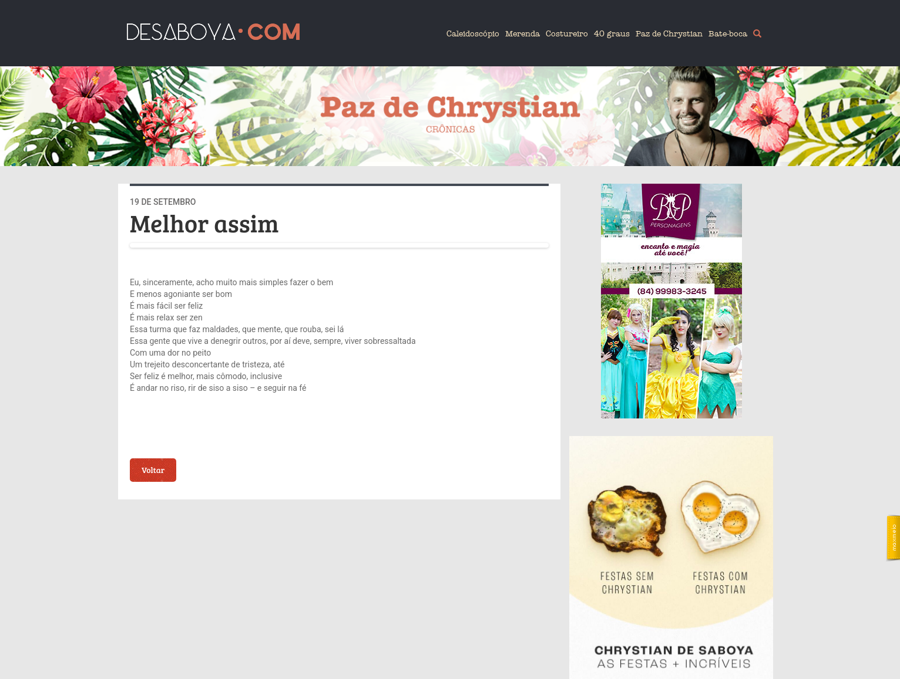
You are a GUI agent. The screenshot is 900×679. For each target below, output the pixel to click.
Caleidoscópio (472, 33)
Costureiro (567, 33)
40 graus (612, 33)
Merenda (522, 33)
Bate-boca (727, 33)
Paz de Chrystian (669, 33)
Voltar (153, 469)
